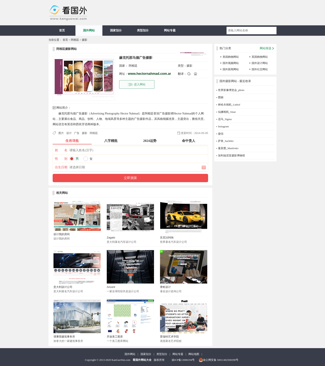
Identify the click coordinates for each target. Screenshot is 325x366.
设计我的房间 (61, 234)
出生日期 (61, 167)
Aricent (111, 287)
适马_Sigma (225, 119)
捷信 (220, 133)
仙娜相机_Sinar (227, 111)
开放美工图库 (115, 336)
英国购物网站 (260, 56)
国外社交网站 (260, 69)
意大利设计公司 (62, 287)
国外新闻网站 (231, 69)
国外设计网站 (260, 63)
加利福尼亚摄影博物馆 (231, 155)
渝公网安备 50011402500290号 (219, 360)
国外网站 (89, 30)
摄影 (84, 39)
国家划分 (116, 30)
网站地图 (193, 354)
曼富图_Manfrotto (228, 148)
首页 (62, 30)
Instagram (223, 126)
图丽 (220, 97)
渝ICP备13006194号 (183, 359)
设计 (69, 133)
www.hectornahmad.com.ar (149, 73)
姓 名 (61, 150)
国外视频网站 (231, 63)
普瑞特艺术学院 (169, 336)
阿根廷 (75, 39)
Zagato (111, 237)
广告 (76, 133)
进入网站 (140, 84)
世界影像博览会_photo (231, 90)
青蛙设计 (165, 287)
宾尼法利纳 (166, 237)
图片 (61, 133)
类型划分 (143, 30)
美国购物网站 (231, 56)
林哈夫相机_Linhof (229, 104)
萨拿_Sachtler (226, 140)
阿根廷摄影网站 (66, 48)
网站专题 (170, 30)
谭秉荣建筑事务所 (64, 336)
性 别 (61, 158)
